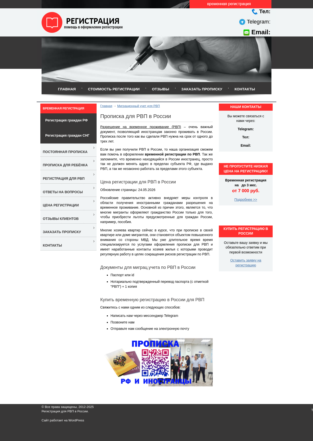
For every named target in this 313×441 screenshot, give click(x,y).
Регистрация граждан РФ (66, 120)
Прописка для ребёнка (65, 165)
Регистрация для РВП (64, 178)
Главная (67, 89)
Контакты (245, 89)
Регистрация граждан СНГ (67, 135)
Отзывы (160, 89)
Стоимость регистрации (114, 89)
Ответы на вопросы (63, 192)
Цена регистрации (61, 205)
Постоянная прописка (65, 152)
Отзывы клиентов (61, 219)
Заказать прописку (201, 89)
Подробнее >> (246, 200)
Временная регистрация (63, 108)
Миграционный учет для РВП (138, 106)
